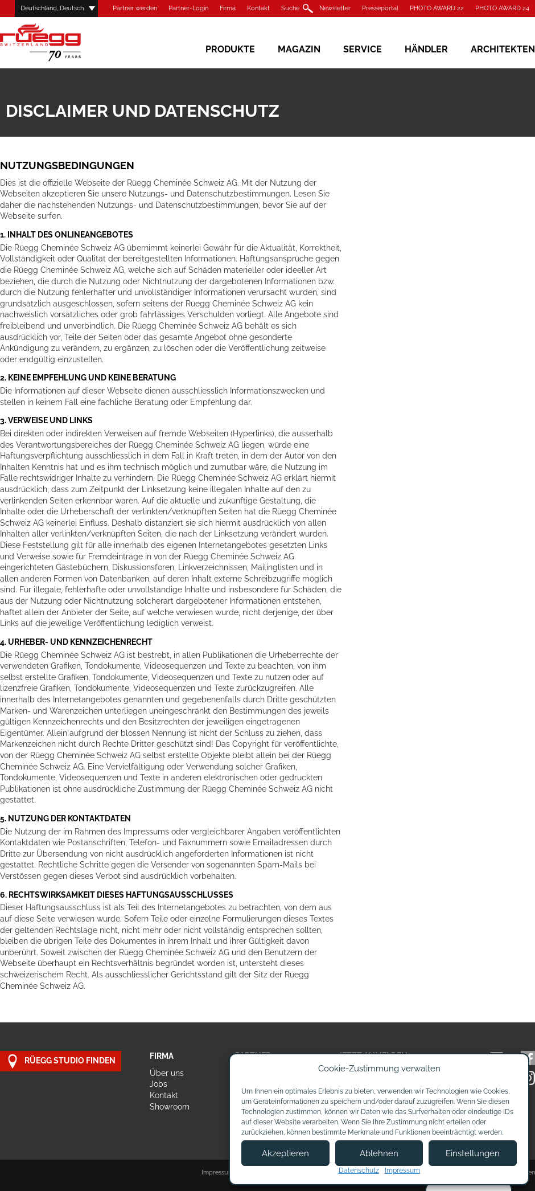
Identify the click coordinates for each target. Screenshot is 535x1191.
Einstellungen (473, 1153)
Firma (228, 8)
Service (362, 49)
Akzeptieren (285, 1153)
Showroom (170, 1106)
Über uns (167, 1073)
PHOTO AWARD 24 (502, 8)
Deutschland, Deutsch (52, 8)
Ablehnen (379, 1153)
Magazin (299, 49)
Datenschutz (359, 1170)
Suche (290, 8)
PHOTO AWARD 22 (437, 8)
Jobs (158, 1083)
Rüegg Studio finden (61, 1061)
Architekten (503, 49)
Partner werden (135, 8)
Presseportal (380, 8)
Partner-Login (188, 8)
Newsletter (335, 8)
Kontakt (258, 8)
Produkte (230, 49)
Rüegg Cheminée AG (57, 42)
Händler (426, 49)
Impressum (217, 1172)
